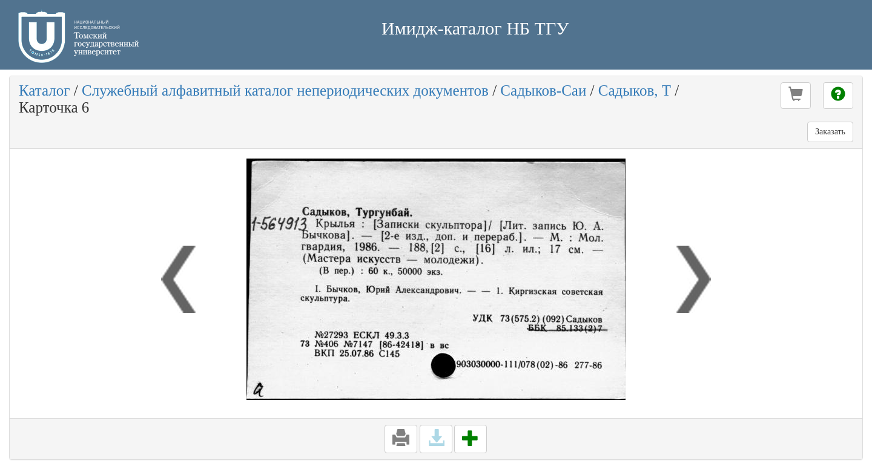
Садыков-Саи (543, 90)
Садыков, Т (634, 90)
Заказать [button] (830, 131)
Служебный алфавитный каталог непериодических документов (285, 90)
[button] (796, 95)
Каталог (44, 90)
